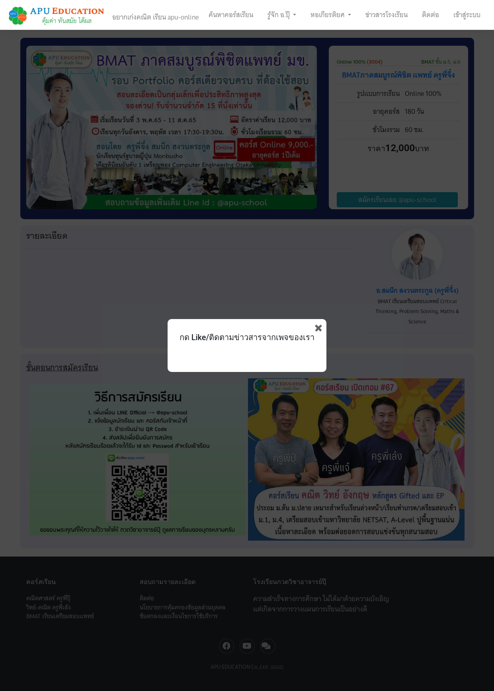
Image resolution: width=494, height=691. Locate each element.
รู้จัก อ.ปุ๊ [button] (279, 15)
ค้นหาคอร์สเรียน (231, 15)
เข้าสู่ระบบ (466, 15)
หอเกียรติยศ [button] (328, 15)
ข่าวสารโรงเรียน (386, 15)
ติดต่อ (430, 15)
